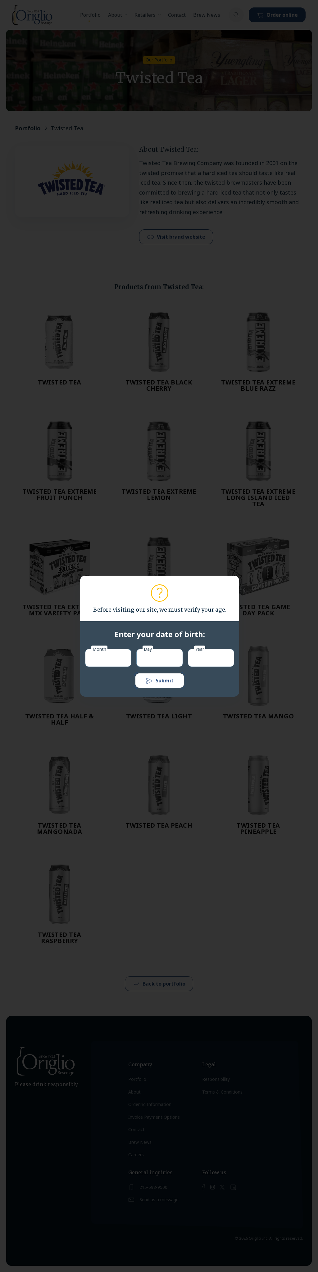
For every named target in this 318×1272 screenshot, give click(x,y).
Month (99, 649)
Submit (160, 681)
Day (148, 649)
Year (199, 649)
